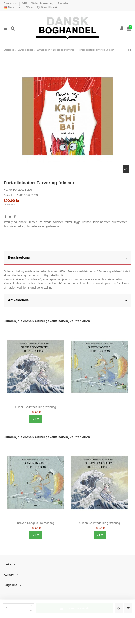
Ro (40, 222)
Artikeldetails (67, 300)
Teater (33, 222)
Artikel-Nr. (10, 195)
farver (68, 222)
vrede (48, 222)
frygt (77, 222)
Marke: (8, 189)
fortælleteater (35, 226)
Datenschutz (11, 3)
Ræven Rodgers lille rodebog (35, 523)
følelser (58, 222)
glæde (23, 222)
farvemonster (101, 222)
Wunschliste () (47, 7)
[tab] (67, 258)
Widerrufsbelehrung (42, 3)
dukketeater (119, 222)
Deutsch (12, 7)
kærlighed (10, 222)
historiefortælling (14, 226)
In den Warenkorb (74, 608)
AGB (25, 3)
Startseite (62, 3)
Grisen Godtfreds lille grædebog (35, 407)
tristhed (86, 222)
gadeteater (53, 226)
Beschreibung (67, 258)
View (36, 419)
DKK (29, 7)
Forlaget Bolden (23, 189)
